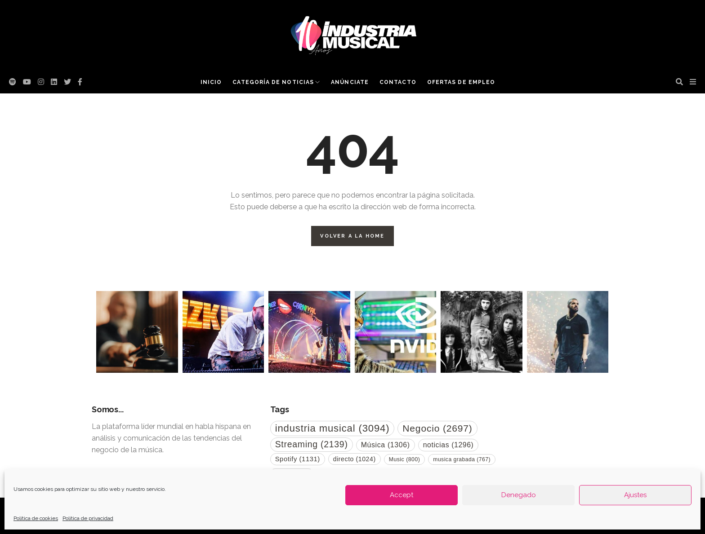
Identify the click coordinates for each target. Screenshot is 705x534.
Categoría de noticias (273, 82)
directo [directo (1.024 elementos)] (354, 459)
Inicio (211, 82)
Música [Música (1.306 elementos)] (385, 445)
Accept (401, 495)
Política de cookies (35, 518)
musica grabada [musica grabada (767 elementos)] (462, 459)
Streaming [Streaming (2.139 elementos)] (311, 444)
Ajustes (635, 495)
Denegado (518, 495)
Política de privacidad (87, 518)
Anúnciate (350, 82)
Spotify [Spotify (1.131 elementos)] (297, 459)
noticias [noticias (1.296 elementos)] (448, 445)
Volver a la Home (352, 236)
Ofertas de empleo (461, 82)
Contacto (397, 82)
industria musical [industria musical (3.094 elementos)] (332, 428)
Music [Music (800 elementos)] (404, 459)
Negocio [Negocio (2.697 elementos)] (437, 428)
